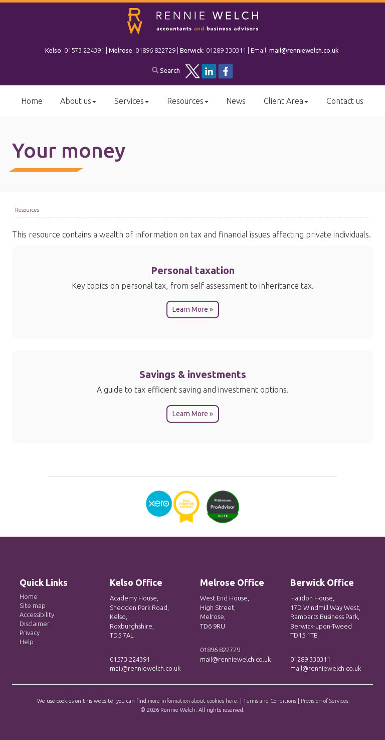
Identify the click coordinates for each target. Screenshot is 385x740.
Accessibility (37, 614)
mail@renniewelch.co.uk (304, 50)
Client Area (286, 100)
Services (131, 100)
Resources (188, 100)
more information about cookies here (192, 701)
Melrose (120, 50)
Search (166, 70)
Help (27, 641)
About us (78, 100)
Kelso (53, 50)
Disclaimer (35, 623)
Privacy (30, 632)
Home (32, 100)
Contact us (344, 100)
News (236, 100)
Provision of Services (324, 701)
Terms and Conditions (269, 701)
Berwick (191, 50)
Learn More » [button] (192, 309)
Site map (33, 605)
